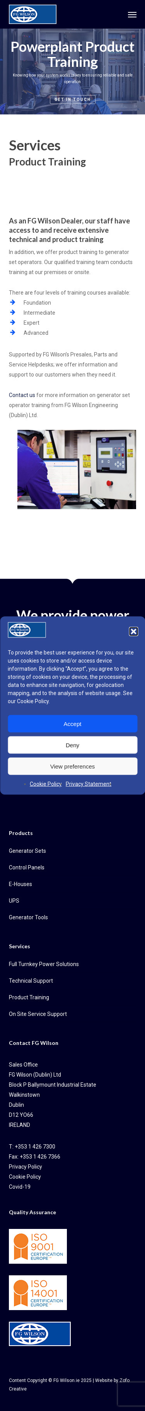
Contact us (22, 395)
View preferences (72, 766)
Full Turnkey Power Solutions (44, 964)
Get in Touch (73, 99)
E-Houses (20, 884)
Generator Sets (27, 851)
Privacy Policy (25, 1167)
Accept (73, 723)
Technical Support (31, 981)
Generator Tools (28, 917)
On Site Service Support (38, 1014)
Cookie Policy (33, 701)
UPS (14, 901)
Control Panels (26, 867)
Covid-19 (20, 1187)
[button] (133, 632)
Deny (72, 744)
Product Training (29, 997)
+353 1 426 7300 (35, 1146)
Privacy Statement (88, 784)
